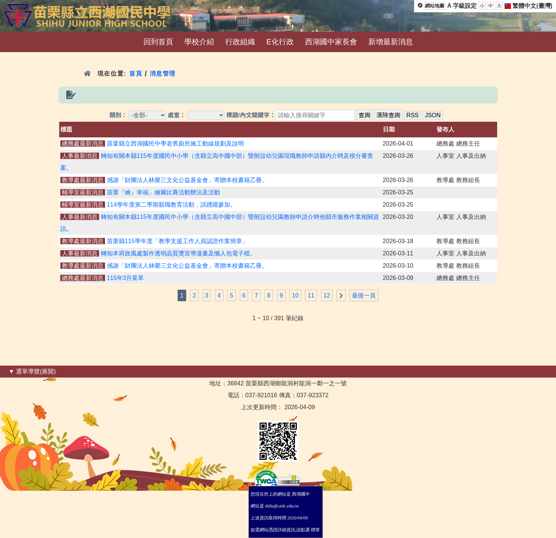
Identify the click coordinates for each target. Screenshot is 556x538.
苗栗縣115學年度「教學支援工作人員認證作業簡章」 (177, 241)
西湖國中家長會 (331, 42)
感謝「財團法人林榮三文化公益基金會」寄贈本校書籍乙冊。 (187, 180)
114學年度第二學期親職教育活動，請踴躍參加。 (171, 204)
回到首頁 (158, 42)
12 (327, 295)
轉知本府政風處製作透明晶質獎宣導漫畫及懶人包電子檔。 (178, 253)
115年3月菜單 (125, 278)
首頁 (135, 73)
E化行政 (279, 42)
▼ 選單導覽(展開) (32, 371)
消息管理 (162, 73)
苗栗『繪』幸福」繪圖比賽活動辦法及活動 (163, 192)
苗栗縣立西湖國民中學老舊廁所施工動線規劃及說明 (175, 143)
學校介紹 (199, 42)
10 (295, 295)
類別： (118, 115)
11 (311, 295)
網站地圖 (434, 6)
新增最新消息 (390, 42)
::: (4, 371)
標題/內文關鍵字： (250, 115)
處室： (177, 115)
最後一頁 (364, 295)
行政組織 (240, 42)
